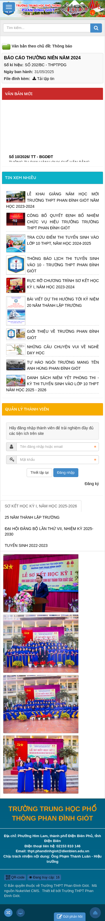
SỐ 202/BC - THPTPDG (45, 65)
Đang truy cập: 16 (44, 877)
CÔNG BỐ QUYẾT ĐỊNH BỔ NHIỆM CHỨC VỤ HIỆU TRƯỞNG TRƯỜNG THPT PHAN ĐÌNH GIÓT (63, 221)
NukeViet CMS (27, 891)
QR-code (15, 877)
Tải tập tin (43, 78)
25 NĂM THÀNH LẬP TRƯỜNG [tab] (32, 517)
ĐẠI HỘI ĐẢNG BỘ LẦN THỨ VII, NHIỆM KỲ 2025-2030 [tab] (49, 531)
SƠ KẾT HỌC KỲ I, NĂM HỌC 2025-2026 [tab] (41, 506)
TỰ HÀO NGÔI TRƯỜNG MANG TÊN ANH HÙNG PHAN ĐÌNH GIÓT (63, 365)
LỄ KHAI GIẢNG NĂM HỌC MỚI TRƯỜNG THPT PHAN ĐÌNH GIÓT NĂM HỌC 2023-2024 (52, 200)
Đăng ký (92, 483)
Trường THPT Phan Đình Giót (65, 885)
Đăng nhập (65, 472)
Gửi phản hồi (69, 916)
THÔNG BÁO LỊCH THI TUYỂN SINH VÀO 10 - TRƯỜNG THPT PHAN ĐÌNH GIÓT (63, 264)
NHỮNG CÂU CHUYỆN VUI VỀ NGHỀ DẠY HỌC (63, 350)
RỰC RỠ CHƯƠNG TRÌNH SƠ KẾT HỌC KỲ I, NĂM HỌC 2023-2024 (63, 283)
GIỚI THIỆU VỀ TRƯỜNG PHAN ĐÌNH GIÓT (63, 334)
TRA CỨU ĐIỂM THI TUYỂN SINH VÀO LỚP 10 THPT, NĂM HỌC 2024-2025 (63, 240)
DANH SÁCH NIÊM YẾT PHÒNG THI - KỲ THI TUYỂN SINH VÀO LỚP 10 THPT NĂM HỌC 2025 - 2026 (52, 384)
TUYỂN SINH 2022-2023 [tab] (26, 545)
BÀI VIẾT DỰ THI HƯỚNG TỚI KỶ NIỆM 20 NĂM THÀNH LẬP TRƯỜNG (63, 302)
